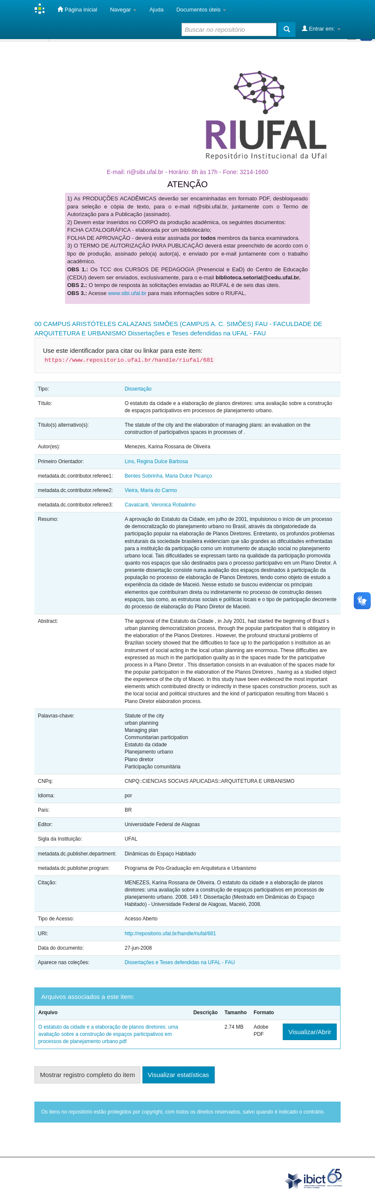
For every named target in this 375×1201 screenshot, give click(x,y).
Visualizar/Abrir (309, 1031)
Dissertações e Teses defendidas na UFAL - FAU (197, 333)
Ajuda (156, 9)
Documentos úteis (201, 9)
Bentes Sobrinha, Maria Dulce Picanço (168, 476)
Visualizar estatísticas (178, 1074)
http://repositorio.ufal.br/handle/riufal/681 (170, 934)
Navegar (123, 9)
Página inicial (77, 9)
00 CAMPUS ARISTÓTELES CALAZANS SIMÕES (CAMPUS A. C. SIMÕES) (143, 323)
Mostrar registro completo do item (87, 1074)
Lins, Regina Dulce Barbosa (156, 461)
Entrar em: (321, 28)
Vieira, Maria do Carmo (151, 490)
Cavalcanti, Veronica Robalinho (160, 505)
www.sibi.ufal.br (127, 293)
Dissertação (138, 389)
